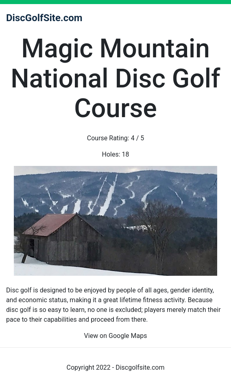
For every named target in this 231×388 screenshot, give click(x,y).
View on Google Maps (115, 336)
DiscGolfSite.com (44, 18)
